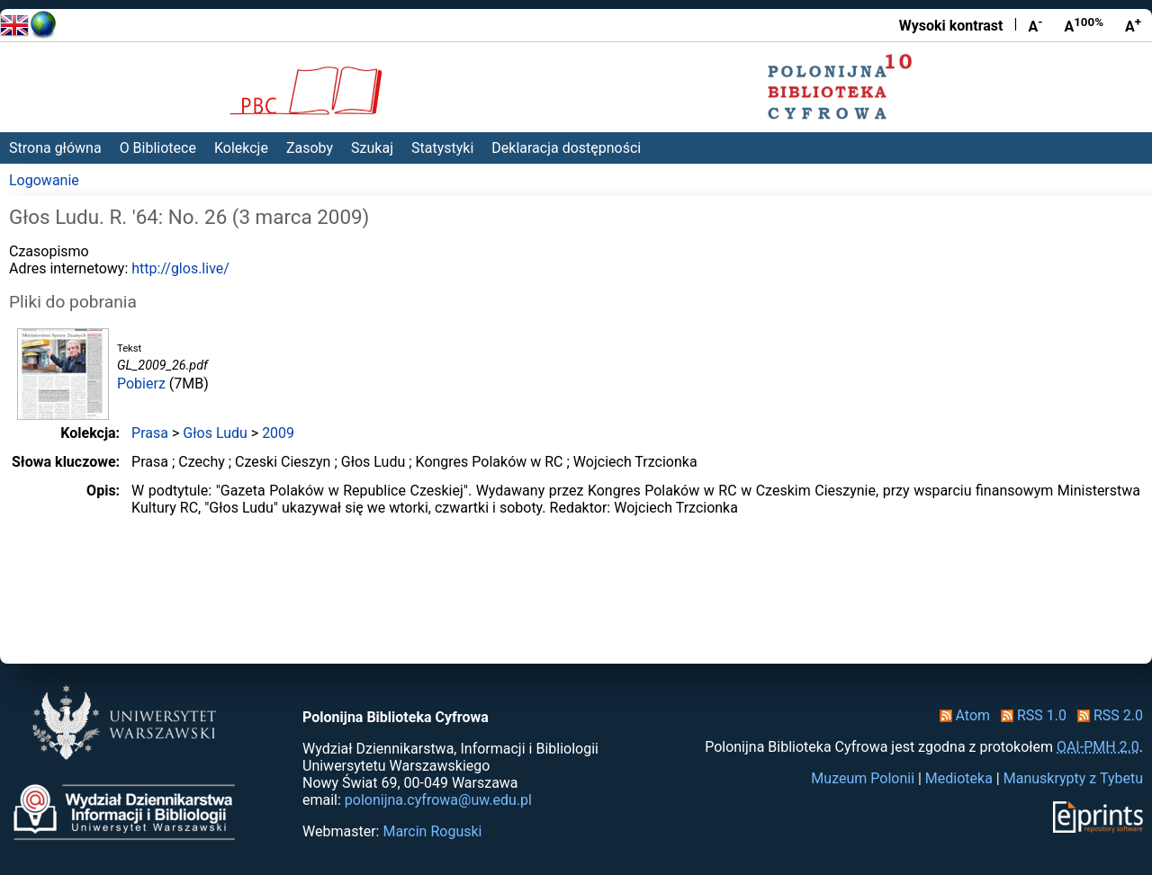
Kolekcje (241, 147)
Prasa (149, 433)
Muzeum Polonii (862, 778)
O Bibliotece (158, 147)
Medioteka (959, 778)
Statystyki (442, 147)
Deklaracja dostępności (566, 147)
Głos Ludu (215, 433)
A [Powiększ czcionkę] (1133, 25)
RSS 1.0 (1030, 715)
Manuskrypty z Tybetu (1073, 778)
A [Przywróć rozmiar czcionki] (1083, 25)
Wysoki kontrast (951, 25)
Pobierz (141, 383)
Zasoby (309, 147)
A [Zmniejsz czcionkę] (1035, 25)
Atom (961, 715)
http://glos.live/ (180, 268)
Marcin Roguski (432, 831)
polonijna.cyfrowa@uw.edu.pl (438, 799)
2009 (278, 433)
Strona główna (55, 147)
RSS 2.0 (1106, 715)
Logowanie (44, 180)
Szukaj (372, 147)
